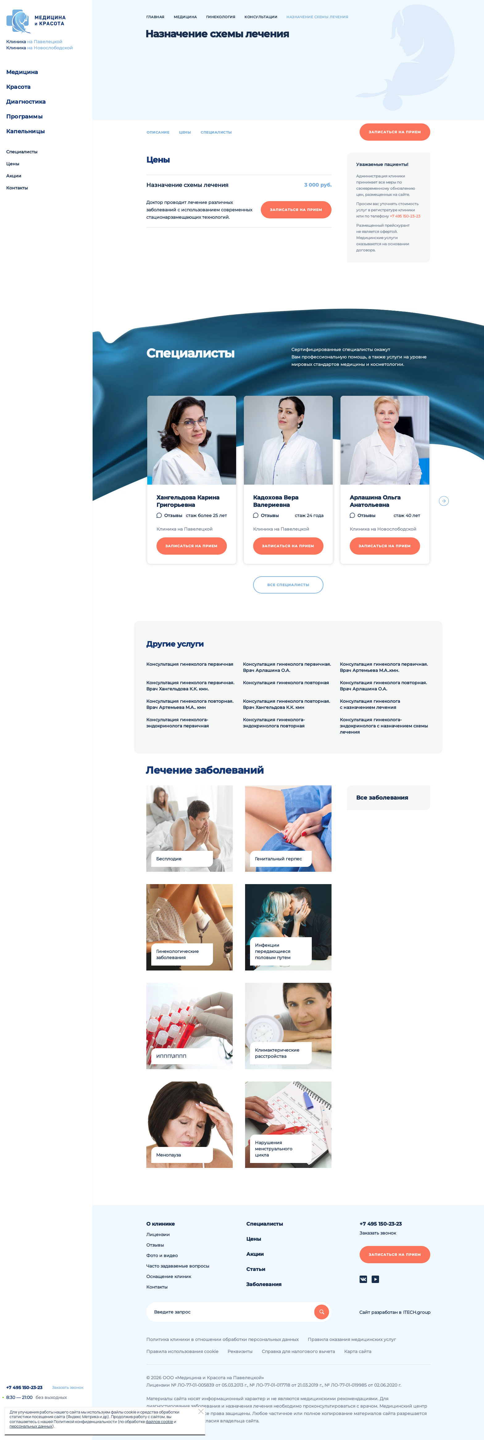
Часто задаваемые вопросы (177, 1266)
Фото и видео (162, 1255)
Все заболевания (382, 798)
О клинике (160, 1224)
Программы (24, 116)
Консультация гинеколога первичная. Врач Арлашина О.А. (287, 667)
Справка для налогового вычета (298, 1351)
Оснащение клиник (168, 1276)
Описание (158, 132)
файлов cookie (159, 1421)
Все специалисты (288, 585)
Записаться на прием (395, 132)
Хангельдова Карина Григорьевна (187, 501)
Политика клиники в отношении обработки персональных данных (222, 1339)
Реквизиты (239, 1351)
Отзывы (173, 515)
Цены (12, 164)
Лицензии (158, 1234)
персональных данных (31, 1426)
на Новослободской (50, 48)
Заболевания (264, 1284)
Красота (18, 87)
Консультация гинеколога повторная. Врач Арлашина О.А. (383, 686)
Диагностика (26, 102)
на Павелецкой (44, 41)
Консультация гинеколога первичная (189, 664)
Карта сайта (357, 1351)
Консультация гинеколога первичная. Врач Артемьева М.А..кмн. (384, 667)
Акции (13, 176)
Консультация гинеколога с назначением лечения (370, 704)
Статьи (255, 1269)
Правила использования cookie (182, 1351)
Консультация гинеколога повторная (286, 682)
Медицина (22, 72)
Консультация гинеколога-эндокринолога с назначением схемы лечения (384, 726)
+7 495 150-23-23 (24, 1387)
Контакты (17, 188)
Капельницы (25, 131)
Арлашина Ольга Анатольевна (375, 501)
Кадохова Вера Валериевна (275, 501)
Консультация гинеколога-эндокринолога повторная (274, 723)
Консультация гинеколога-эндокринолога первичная (177, 723)
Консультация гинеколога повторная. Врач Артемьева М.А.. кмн (189, 704)
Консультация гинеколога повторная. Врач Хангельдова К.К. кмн (286, 704)
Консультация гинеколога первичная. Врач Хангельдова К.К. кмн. (190, 686)
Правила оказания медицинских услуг (352, 1339)
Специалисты (21, 152)
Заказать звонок (67, 1387)
